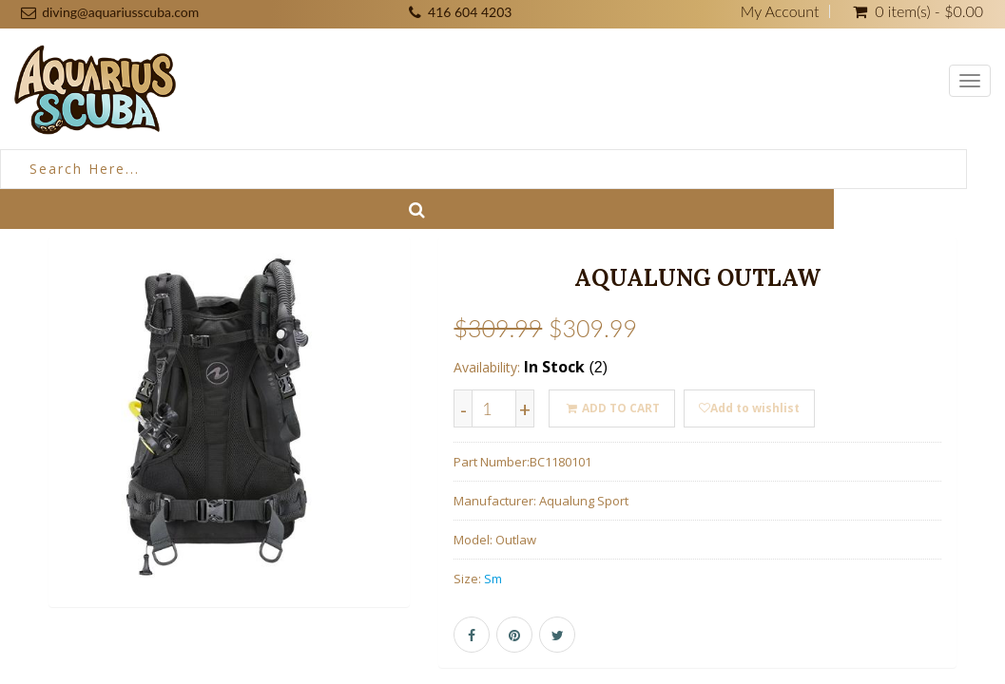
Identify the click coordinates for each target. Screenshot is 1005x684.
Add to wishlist (749, 408)
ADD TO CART (611, 408)
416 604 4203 (470, 12)
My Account (780, 11)
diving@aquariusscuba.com (120, 12)
